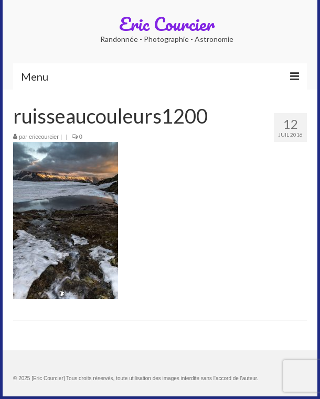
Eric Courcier (167, 23)
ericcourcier (44, 137)
